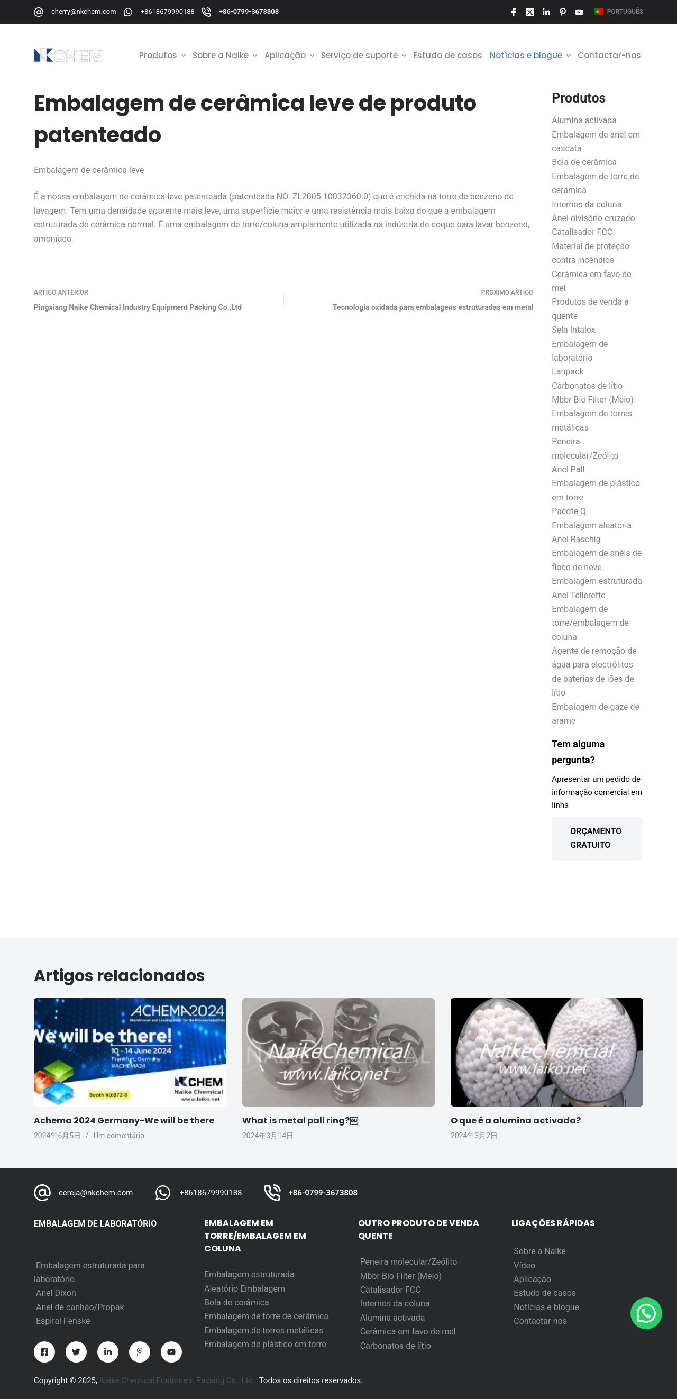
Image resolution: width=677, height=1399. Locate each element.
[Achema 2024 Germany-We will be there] (130, 1052)
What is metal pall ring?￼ (300, 1120)
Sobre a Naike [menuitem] (226, 55)
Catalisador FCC (390, 1290)
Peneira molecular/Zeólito (409, 1262)
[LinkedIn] (546, 12)
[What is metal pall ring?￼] (338, 1052)
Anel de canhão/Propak (80, 1307)
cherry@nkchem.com (83, 11)
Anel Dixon (56, 1293)
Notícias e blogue (546, 1307)
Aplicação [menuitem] (290, 55)
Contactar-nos (540, 1321)
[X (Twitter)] (530, 12)
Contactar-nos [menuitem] (609, 55)
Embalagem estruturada (249, 1274)
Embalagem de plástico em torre (265, 1344)
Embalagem (262, 1289)
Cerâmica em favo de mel (408, 1332)
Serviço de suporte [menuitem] (364, 55)
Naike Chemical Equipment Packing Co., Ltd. (177, 1380)
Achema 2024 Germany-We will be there (124, 1120)
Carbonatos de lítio (395, 1346)
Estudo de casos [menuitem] (447, 55)
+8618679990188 (168, 11)
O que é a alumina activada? (516, 1120)
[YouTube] (579, 12)
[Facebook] (513, 12)
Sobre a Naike (539, 1251)
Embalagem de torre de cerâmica (266, 1316)
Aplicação (532, 1279)
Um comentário (119, 1135)
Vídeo (524, 1265)
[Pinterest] (563, 12)
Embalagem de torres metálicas (264, 1330)
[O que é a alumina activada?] (547, 1052)
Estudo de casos (545, 1293)
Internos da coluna (395, 1304)
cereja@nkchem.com (96, 1192)
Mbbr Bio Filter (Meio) (401, 1276)
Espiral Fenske (63, 1321)
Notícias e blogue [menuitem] (531, 55)
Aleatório (222, 1289)
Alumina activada (392, 1318)
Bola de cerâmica (236, 1302)
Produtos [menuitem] (163, 55)
